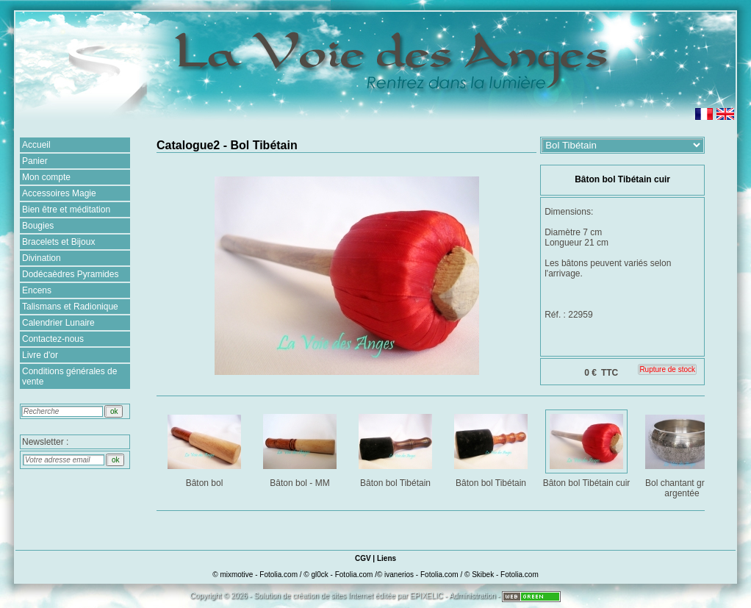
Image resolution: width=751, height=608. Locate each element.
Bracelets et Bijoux (58, 242)
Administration (472, 596)
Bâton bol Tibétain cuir (586, 448)
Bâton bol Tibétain (396, 448)
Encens (36, 290)
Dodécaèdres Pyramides (70, 274)
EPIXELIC (426, 596)
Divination (41, 258)
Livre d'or (40, 355)
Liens (386, 558)
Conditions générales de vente (69, 376)
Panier (35, 161)
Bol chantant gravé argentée (683, 453)
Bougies (38, 226)
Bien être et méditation (66, 209)
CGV (363, 558)
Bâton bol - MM (301, 448)
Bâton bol (205, 448)
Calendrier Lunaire (58, 323)
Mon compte (46, 177)
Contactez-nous (53, 339)
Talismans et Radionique (70, 306)
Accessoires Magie (59, 193)
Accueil (36, 145)
